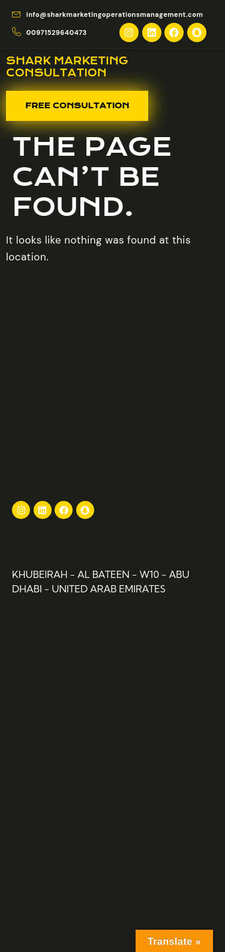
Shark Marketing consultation (67, 67)
